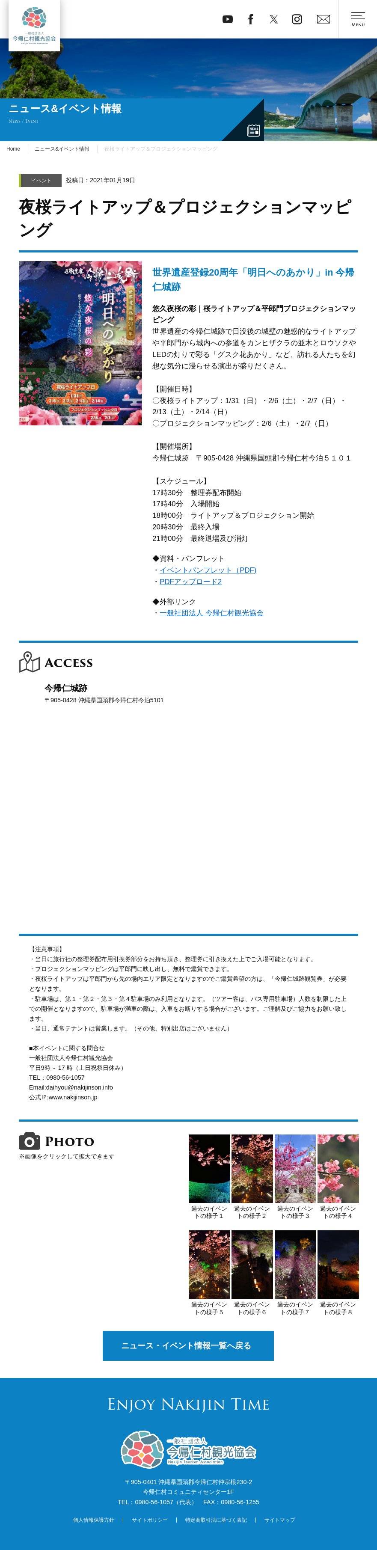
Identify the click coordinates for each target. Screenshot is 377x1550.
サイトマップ (279, 1520)
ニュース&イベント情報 (62, 149)
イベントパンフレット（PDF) (208, 570)
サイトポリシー (150, 1520)
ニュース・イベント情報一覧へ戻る (186, 1345)
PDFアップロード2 (191, 582)
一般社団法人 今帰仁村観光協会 (212, 613)
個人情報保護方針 (93, 1520)
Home (13, 149)
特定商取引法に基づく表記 (216, 1520)
